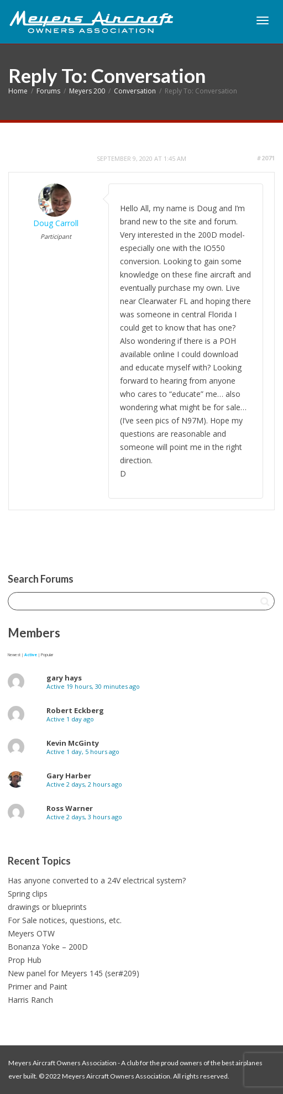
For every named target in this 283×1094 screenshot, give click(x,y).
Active (30, 654)
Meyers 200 (87, 91)
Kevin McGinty (72, 743)
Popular (47, 654)
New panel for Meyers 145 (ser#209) (73, 973)
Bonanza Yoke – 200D (48, 946)
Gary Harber (68, 776)
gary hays (64, 678)
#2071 (265, 158)
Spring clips (28, 893)
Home (18, 91)
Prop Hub (24, 960)
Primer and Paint (37, 986)
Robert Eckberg (75, 710)
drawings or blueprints (47, 907)
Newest (14, 654)
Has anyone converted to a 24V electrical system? (97, 880)
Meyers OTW (31, 933)
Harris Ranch (30, 999)
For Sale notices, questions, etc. (65, 920)
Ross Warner (69, 808)
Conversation (135, 91)
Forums (48, 91)
